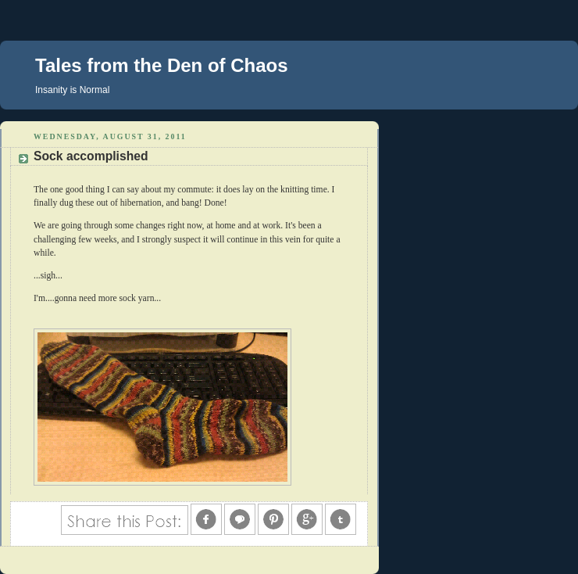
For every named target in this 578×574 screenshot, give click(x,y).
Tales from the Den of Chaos (161, 65)
